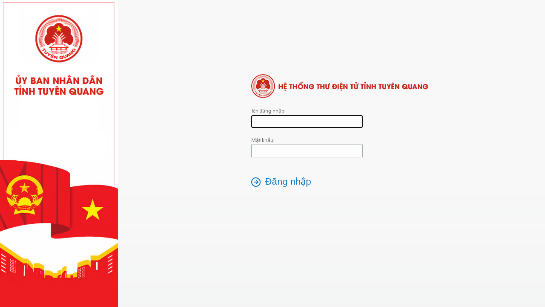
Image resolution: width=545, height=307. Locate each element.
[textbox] (307, 121)
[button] (283, 181)
